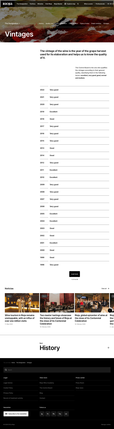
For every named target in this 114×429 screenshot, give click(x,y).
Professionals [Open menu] (100, 4)
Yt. (48, 414)
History (41, 23)
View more (43, 379)
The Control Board (46, 389)
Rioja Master (58, 4)
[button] (110, 310)
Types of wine (84, 23)
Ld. (66, 414)
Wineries (40, 4)
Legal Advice (9, 384)
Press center (79, 379)
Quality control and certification (56, 23)
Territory (32, 4)
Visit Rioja (48, 4)
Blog (41, 394)
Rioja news (78, 389)
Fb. (54, 414)
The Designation (22, 4)
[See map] (69, 4)
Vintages (106, 23)
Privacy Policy (9, 394)
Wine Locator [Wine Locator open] (88, 4)
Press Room (79, 384)
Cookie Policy (9, 389)
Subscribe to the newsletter (17, 414)
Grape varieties (96, 23)
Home (14, 364)
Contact (42, 398)
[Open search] (78, 3)
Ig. (42, 414)
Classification (73, 23)
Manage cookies (104, 424)
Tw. (60, 414)
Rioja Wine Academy (46, 384)
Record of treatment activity (14, 398)
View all (105, 288)
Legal (7, 379)
